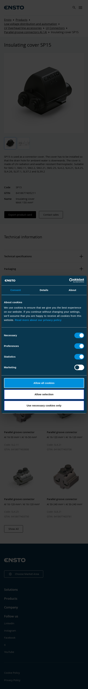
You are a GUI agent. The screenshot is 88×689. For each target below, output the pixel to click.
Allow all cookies (44, 382)
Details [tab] (44, 290)
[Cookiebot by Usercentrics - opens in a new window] (69, 280)
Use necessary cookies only (44, 405)
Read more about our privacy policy (38, 320)
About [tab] (72, 290)
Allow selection (44, 394)
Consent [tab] (15, 290)
